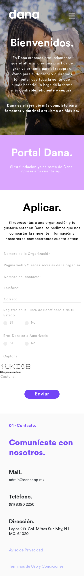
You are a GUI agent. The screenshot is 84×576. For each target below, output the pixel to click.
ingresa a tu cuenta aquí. (42, 171)
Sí (8, 322)
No (30, 322)
